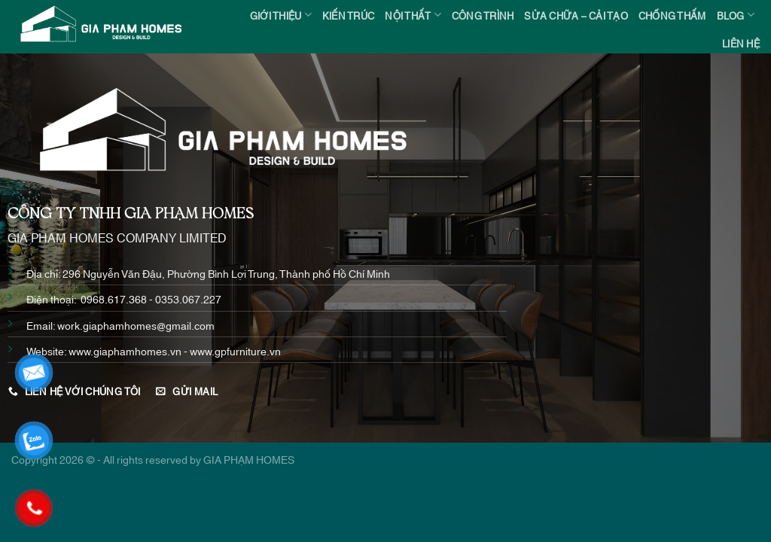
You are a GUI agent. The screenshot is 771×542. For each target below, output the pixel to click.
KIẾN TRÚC (348, 15)
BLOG (735, 15)
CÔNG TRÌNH (483, 15)
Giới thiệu (281, 15)
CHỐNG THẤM (672, 15)
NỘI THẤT (413, 15)
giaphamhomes (130, 350)
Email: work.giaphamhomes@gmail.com (120, 325)
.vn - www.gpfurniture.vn (224, 350)
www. (81, 350)
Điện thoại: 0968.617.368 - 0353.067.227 (123, 298)
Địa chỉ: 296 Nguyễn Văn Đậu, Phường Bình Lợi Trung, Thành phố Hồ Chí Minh (208, 273)
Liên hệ (741, 43)
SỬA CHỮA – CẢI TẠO (576, 15)
